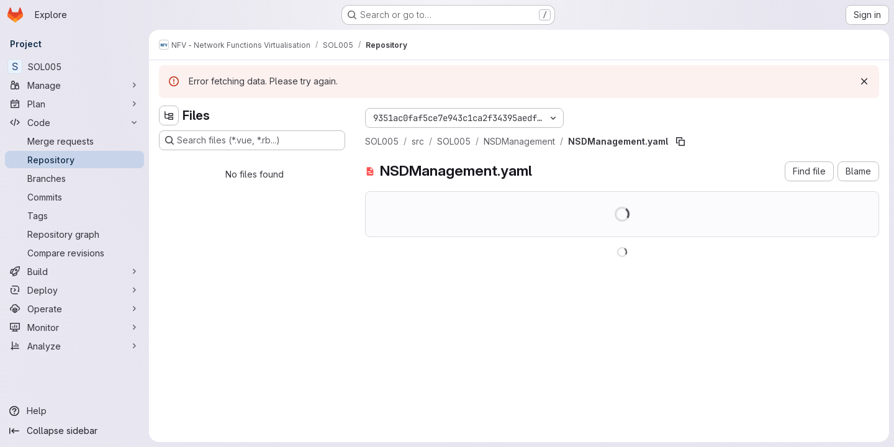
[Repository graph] (74, 234)
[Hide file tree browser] (169, 115)
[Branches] (74, 178)
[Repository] (74, 159)
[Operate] (74, 308)
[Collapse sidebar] (74, 431)
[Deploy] (74, 290)
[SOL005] (74, 66)
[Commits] (74, 196)
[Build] (74, 271)
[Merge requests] (74, 141)
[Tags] (74, 215)
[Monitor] (74, 327)
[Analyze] (74, 345)
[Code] (74, 122)
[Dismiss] (864, 81)
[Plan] (74, 103)
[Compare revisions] (74, 252)
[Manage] (74, 85)
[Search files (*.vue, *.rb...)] (252, 140)
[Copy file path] (680, 141)
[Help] (74, 411)
